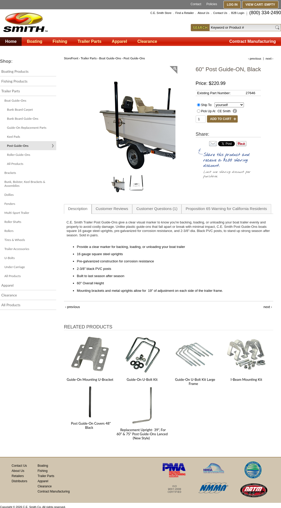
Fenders (9, 204)
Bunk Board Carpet (20, 109)
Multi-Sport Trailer (16, 213)
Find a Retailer (184, 12)
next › (269, 58)
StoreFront (71, 58)
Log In (232, 4)
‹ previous (254, 58)
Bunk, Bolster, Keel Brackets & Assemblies (24, 184)
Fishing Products (14, 81)
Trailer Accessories (16, 249)
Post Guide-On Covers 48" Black (91, 425)
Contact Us (220, 12)
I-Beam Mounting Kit (246, 379)
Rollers (8, 231)
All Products (15, 164)
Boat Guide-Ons (15, 100)
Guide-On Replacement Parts (26, 128)
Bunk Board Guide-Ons (22, 118)
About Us (203, 12)
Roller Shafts (12, 222)
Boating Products (14, 71)
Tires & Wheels (14, 240)
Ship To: (206, 105)
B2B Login (237, 12)
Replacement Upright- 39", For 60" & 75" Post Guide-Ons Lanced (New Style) (142, 434)
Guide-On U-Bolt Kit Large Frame (195, 381)
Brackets (10, 173)
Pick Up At (208, 111)
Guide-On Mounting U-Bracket (90, 379)
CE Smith (224, 111)
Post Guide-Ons (17, 146)
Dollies (9, 195)
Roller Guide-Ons (18, 155)
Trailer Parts (10, 91)
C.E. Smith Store (160, 12)
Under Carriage (14, 267)
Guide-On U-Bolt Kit (142, 379)
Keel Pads (13, 137)
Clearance (9, 295)
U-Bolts (9, 258)
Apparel (7, 285)
